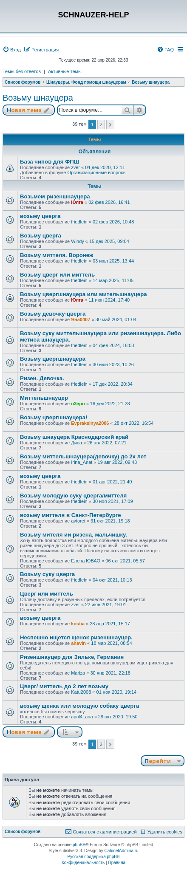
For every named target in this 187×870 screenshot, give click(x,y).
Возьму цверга (40, 235)
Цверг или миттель (46, 593)
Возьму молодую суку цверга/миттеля (73, 495)
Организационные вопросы (96, 172)
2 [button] (101, 124)
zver (75, 167)
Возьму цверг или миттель (57, 274)
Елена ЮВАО (85, 560)
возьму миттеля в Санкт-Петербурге (70, 515)
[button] (110, 124)
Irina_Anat (81, 462)
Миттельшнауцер (44, 398)
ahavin (78, 643)
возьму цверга (40, 216)
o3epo (78, 403)
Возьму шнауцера (38, 97)
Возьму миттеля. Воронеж (56, 255)
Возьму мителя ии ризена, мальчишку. (73, 534)
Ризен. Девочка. (42, 378)
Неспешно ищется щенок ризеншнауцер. (76, 637)
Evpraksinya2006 (90, 423)
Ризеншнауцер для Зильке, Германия (72, 657)
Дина (76, 442)
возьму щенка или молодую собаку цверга (79, 706)
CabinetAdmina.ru (122, 850)
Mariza (78, 672)
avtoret (78, 520)
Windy (77, 241)
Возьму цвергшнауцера (52, 359)
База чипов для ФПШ (49, 161)
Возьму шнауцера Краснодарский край (74, 437)
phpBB (79, 844)
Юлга (77, 202)
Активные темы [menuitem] (65, 71)
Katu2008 (81, 692)
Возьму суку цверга (47, 574)
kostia (78, 623)
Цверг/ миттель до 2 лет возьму (64, 686)
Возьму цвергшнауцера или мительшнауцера (83, 294)
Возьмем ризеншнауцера (55, 196)
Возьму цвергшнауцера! (53, 417)
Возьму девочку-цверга (52, 314)
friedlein (79, 221)
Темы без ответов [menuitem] (22, 71)
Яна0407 (80, 319)
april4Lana (82, 716)
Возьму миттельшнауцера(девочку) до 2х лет (83, 456)
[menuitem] (12, 50)
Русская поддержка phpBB (93, 856)
